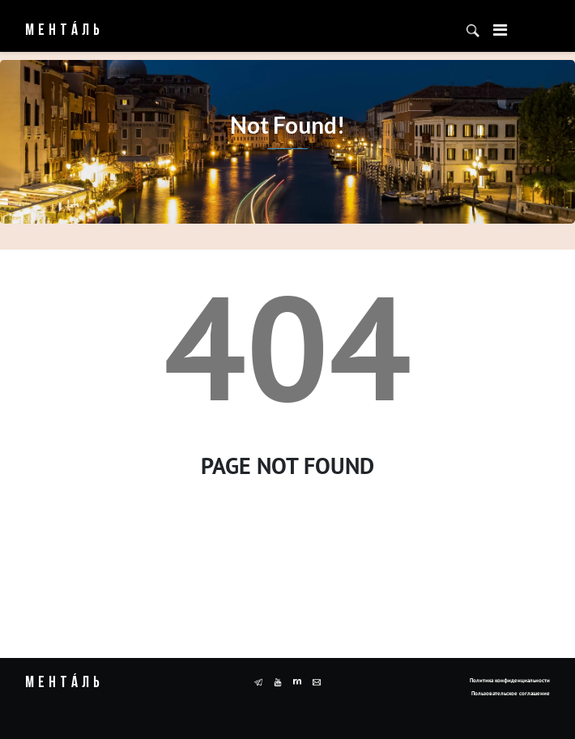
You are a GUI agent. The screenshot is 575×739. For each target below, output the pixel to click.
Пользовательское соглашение (510, 693)
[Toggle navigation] (500, 30)
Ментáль (64, 31)
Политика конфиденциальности (510, 680)
